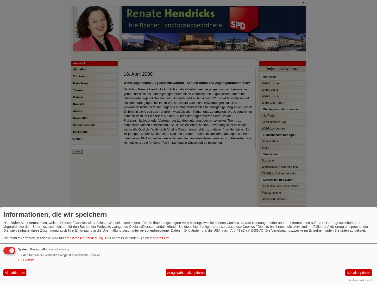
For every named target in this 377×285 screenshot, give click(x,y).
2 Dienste (26, 260)
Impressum (161, 238)
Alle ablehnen (15, 273)
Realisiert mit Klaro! (360, 280)
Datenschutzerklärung (86, 238)
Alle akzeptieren (359, 273)
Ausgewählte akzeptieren (186, 273)
